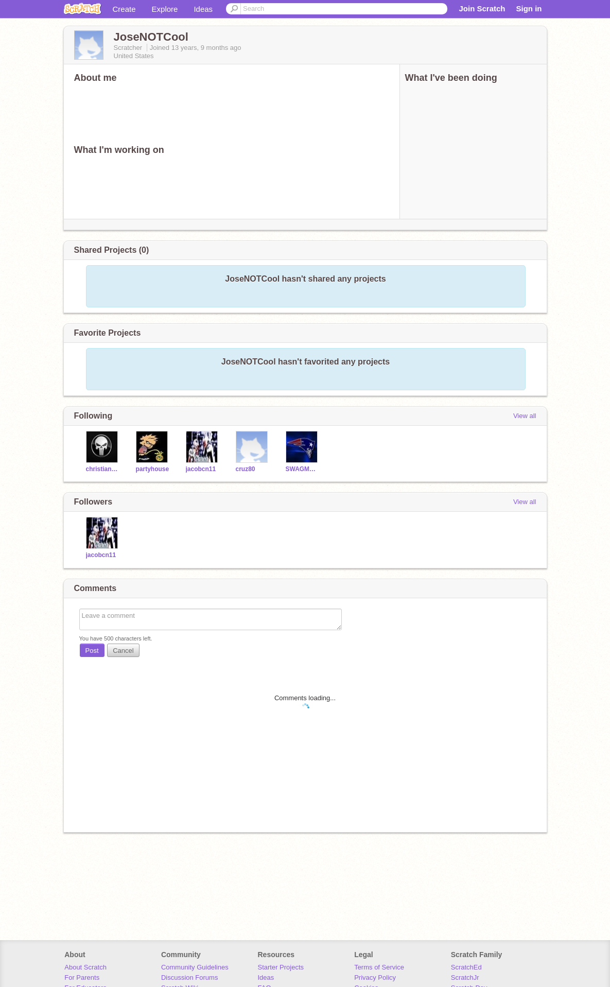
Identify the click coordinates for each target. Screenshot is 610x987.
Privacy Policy (375, 977)
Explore (165, 9)
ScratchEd (466, 967)
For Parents (81, 977)
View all (524, 416)
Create (124, 9)
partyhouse (152, 469)
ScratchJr (465, 977)
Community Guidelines (195, 967)
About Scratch (85, 967)
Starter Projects (281, 967)
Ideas (203, 9)
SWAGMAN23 (303, 469)
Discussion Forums (189, 977)
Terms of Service (379, 967)
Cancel (123, 650)
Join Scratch (482, 8)
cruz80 (245, 469)
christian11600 (103, 469)
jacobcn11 (201, 469)
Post (92, 650)
